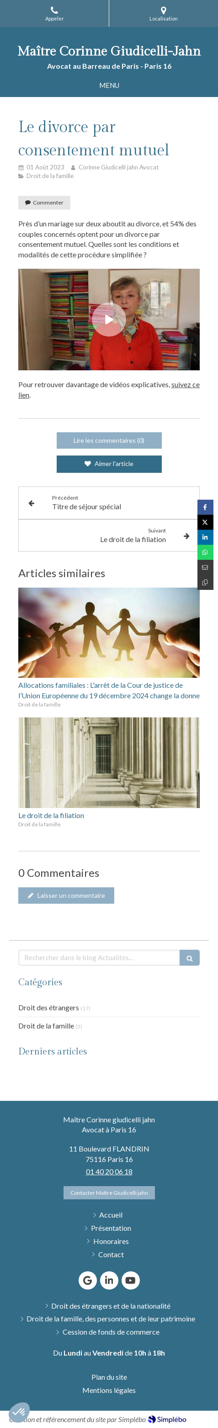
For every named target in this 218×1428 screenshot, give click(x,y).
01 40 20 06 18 (109, 1171)
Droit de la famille (46, 1025)
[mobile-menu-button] (109, 85)
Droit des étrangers (48, 1007)
